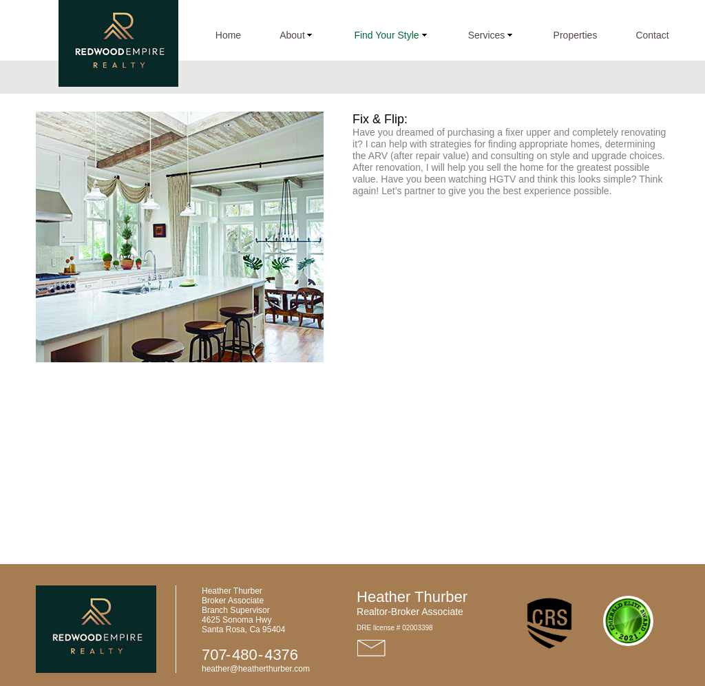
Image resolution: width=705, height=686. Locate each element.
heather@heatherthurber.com (256, 669)
